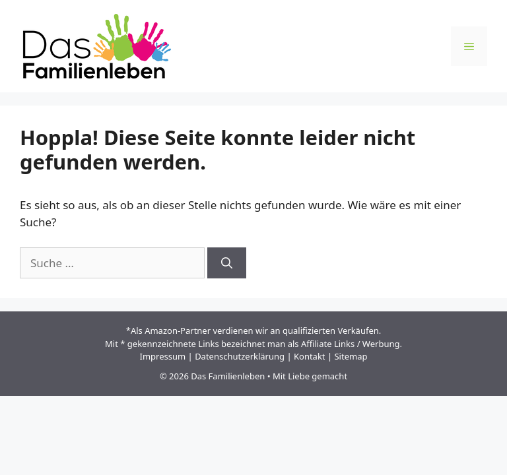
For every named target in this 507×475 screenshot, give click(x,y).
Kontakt (309, 356)
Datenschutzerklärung (240, 356)
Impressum (163, 356)
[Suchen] (226, 263)
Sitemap (350, 356)
